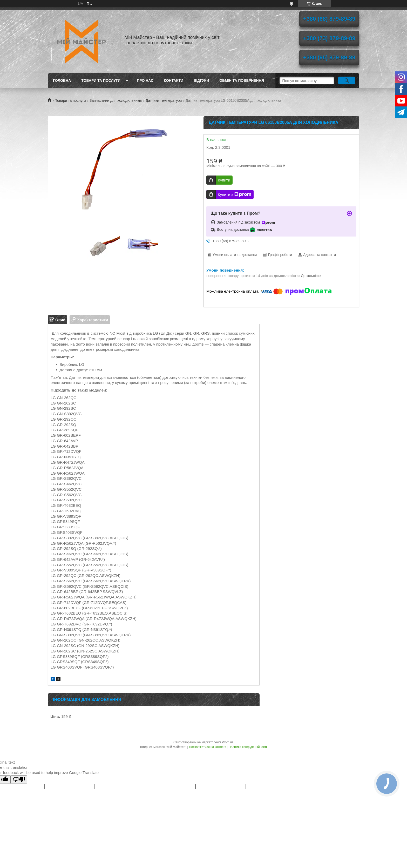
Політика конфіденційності (247, 747)
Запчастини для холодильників (116, 100)
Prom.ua (228, 742)
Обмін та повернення (241, 80)
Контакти (173, 80)
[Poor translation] (19, 779)
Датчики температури (164, 100)
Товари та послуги (100, 80)
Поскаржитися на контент (207, 747)
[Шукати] (346, 80)
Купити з (234, 194)
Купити (224, 180)
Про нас (145, 80)
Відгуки (201, 80)
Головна (62, 80)
